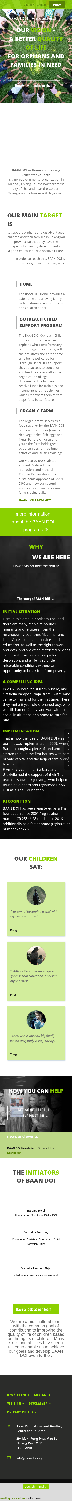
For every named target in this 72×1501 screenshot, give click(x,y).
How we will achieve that (33, 85)
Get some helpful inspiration (34, 1112)
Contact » (42, 1394)
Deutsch (28, 4)
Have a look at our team (33, 1309)
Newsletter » (18, 1394)
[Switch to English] (42, 1486)
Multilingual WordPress (13, 1498)
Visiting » (17, 1403)
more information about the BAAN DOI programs (33, 521)
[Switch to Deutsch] (29, 1486)
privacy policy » (22, 1412)
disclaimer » (39, 1403)
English (42, 4)
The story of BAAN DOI (33, 599)
